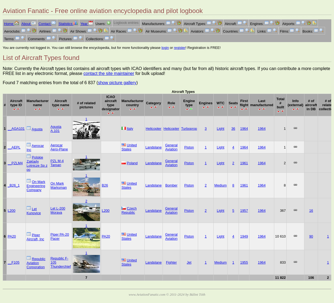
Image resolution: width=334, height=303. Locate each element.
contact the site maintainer (108, 73)
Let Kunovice (34, 211)
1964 (244, 129)
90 (311, 236)
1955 (244, 262)
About (28, 24)
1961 (244, 163)
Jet (189, 262)
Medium (220, 185)
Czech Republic (129, 210)
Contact (47, 24)
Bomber (171, 185)
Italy (130, 129)
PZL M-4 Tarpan (57, 163)
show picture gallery (117, 82)
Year (86, 24)
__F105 (13, 262)
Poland (132, 163)
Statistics (68, 24)
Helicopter (153, 129)
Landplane (153, 147)
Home (11, 24)
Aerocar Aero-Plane (59, 147)
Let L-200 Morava (58, 210)
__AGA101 (16, 129)
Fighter (171, 262)
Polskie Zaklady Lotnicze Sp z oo (37, 163)
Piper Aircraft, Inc (35, 237)
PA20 (12, 236)
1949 (244, 236)
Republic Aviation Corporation (36, 263)
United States (129, 147)
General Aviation (171, 147)
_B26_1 (14, 185)
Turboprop (189, 129)
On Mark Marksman (59, 185)
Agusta (37, 129)
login (165, 48)
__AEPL (14, 147)
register (180, 48)
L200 (11, 211)
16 (311, 211)
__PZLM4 (15, 163)
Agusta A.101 (56, 129)
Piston (189, 147)
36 (233, 129)
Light (220, 129)
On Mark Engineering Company (36, 186)
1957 (244, 211)
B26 (105, 185)
